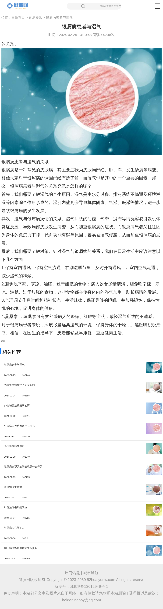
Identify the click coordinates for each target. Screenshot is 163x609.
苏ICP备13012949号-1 (89, 586)
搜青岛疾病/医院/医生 (101, 6)
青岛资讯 (35, 17)
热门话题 (72, 573)
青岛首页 (18, 17)
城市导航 (90, 573)
